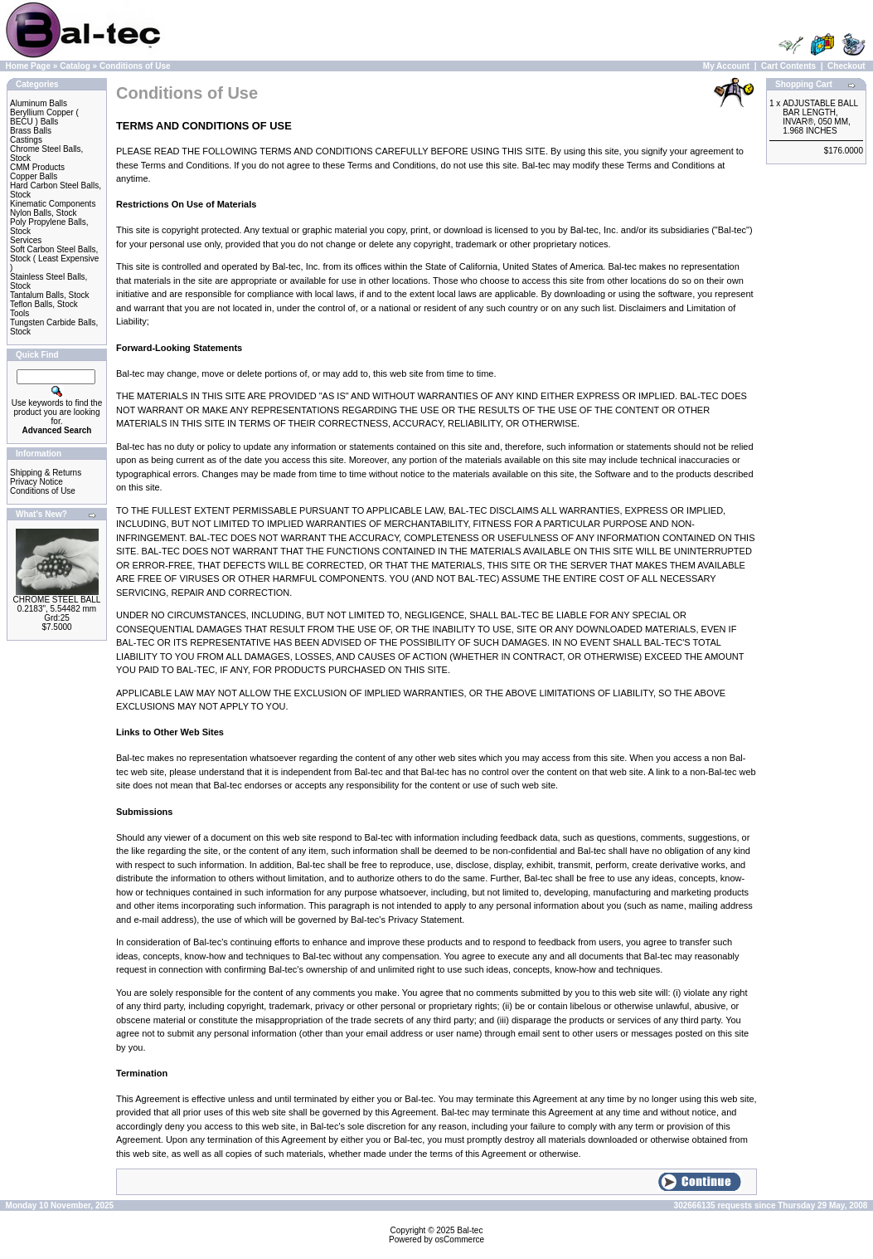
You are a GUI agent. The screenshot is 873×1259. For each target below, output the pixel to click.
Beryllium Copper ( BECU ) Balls (44, 117)
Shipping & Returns (45, 472)
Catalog (75, 66)
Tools (19, 313)
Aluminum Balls (38, 103)
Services (25, 240)
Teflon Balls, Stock (44, 304)
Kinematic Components (52, 203)
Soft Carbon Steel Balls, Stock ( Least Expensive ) (54, 258)
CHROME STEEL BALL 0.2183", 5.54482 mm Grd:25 (57, 608)
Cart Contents (788, 66)
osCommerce (459, 1239)
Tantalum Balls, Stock (50, 295)
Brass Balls (30, 130)
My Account (726, 66)
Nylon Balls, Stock (43, 212)
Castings (26, 139)
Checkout (846, 66)
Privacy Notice (36, 481)
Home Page (28, 66)
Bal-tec (470, 1230)
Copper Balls (33, 176)
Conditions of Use (135, 66)
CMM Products (37, 167)
